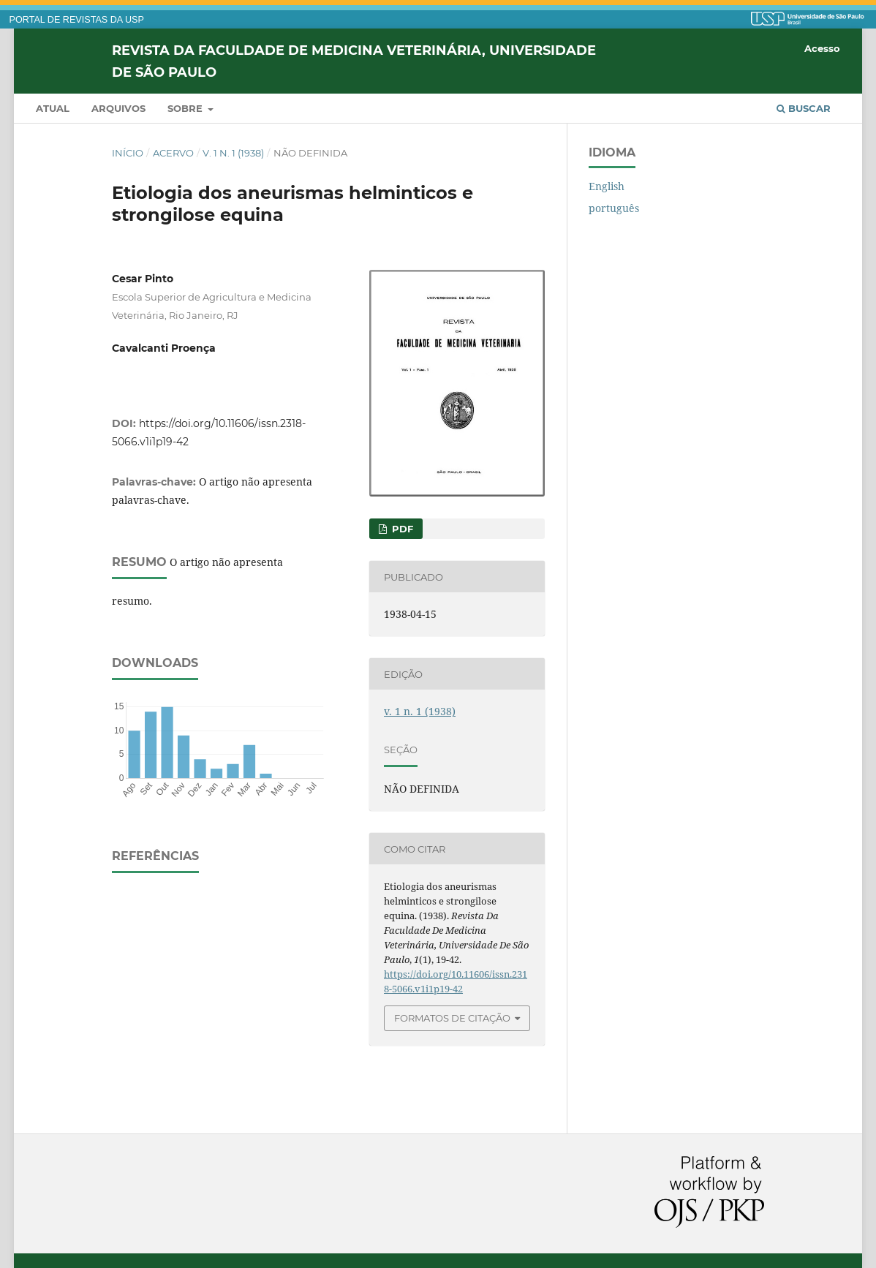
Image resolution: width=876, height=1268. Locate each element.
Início (127, 153)
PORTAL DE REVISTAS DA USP (77, 20)
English (606, 186)
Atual (52, 108)
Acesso (822, 48)
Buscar (804, 108)
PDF (401, 529)
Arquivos (118, 108)
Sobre (186, 108)
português (614, 208)
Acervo (173, 153)
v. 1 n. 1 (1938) (233, 153)
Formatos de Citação (452, 1018)
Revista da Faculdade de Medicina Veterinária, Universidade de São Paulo (354, 61)
